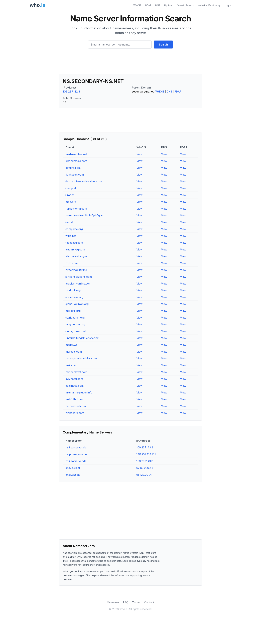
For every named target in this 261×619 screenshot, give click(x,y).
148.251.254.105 (146, 454)
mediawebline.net (76, 154)
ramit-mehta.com (76, 208)
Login (228, 5)
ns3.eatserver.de (75, 447)
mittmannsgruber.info (78, 392)
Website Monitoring (209, 5)
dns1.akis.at (72, 474)
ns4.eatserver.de (75, 461)
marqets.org (73, 310)
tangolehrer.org (75, 324)
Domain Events (185, 5)
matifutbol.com (74, 399)
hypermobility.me (76, 270)
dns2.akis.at (72, 468)
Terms (136, 602)
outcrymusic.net (75, 331)
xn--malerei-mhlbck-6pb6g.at (84, 215)
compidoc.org (74, 229)
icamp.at (70, 188)
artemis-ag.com (75, 249)
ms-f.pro (70, 201)
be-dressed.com (75, 406)
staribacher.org (75, 317)
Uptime (168, 5)
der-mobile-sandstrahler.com (83, 181)
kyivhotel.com (74, 379)
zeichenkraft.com (76, 372)
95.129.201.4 (144, 474)
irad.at (69, 222)
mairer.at (70, 365)
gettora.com (73, 167)
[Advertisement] (130, 62)
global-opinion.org (77, 304)
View (139, 154)
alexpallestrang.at (76, 256)
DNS (157, 5)
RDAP (148, 5)
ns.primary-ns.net (76, 454)
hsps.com (71, 263)
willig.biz (70, 236)
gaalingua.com (74, 385)
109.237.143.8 (144, 447)
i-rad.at (69, 195)
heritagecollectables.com (81, 358)
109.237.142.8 (71, 91)
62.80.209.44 (144, 468)
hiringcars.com (74, 413)
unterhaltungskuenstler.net (82, 338)
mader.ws (71, 344)
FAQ (125, 602)
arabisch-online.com (78, 283)
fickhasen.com (74, 174)
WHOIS (137, 5)
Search (163, 44)
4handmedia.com (76, 161)
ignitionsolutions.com (78, 276)
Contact (149, 602)
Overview (113, 602)
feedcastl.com (74, 242)
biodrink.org (73, 290)
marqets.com (73, 351)
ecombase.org (74, 297)
